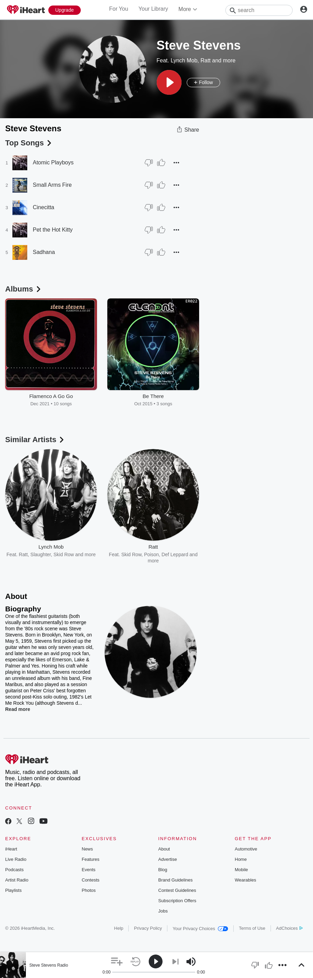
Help (119, 928)
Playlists (13, 890)
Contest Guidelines (177, 890)
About (164, 849)
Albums (23, 289)
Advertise (167, 859)
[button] (169, 82)
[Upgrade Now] (64, 10)
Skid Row (63, 554)
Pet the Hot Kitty (53, 230)
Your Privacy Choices (200, 928)
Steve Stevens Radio (48, 965)
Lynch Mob (183, 60)
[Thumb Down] (149, 162)
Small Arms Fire (52, 185)
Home (241, 859)
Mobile (241, 869)
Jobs (163, 911)
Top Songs (29, 143)
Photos (89, 890)
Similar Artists (35, 439)
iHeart (11, 849)
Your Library (153, 9)
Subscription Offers (177, 900)
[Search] (259, 10)
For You (118, 9)
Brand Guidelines (175, 880)
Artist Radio (16, 880)
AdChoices (289, 928)
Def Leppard (175, 554)
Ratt (205, 60)
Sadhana (44, 252)
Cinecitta (43, 207)
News (87, 849)
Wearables (245, 880)
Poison (151, 554)
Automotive (246, 849)
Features (90, 859)
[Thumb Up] (161, 162)
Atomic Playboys (53, 162)
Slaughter (40, 554)
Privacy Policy (148, 928)
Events (89, 869)
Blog (162, 869)
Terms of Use (252, 928)
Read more (17, 709)
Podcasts (14, 869)
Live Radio (15, 859)
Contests (90, 880)
